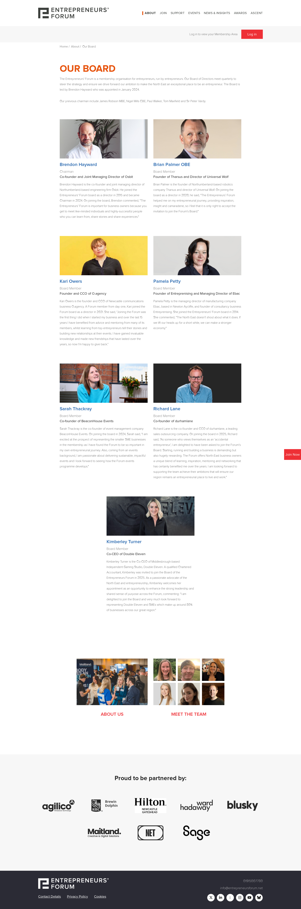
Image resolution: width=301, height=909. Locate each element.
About (150, 13)
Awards (240, 13)
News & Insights (217, 13)
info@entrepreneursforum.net (241, 888)
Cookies (100, 896)
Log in (252, 34)
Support (178, 13)
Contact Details (49, 896)
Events (194, 13)
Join (163, 13)
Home (64, 46)
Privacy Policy (77, 896)
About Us (112, 714)
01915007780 (253, 881)
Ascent (257, 13)
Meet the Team (188, 714)
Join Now (292, 454)
